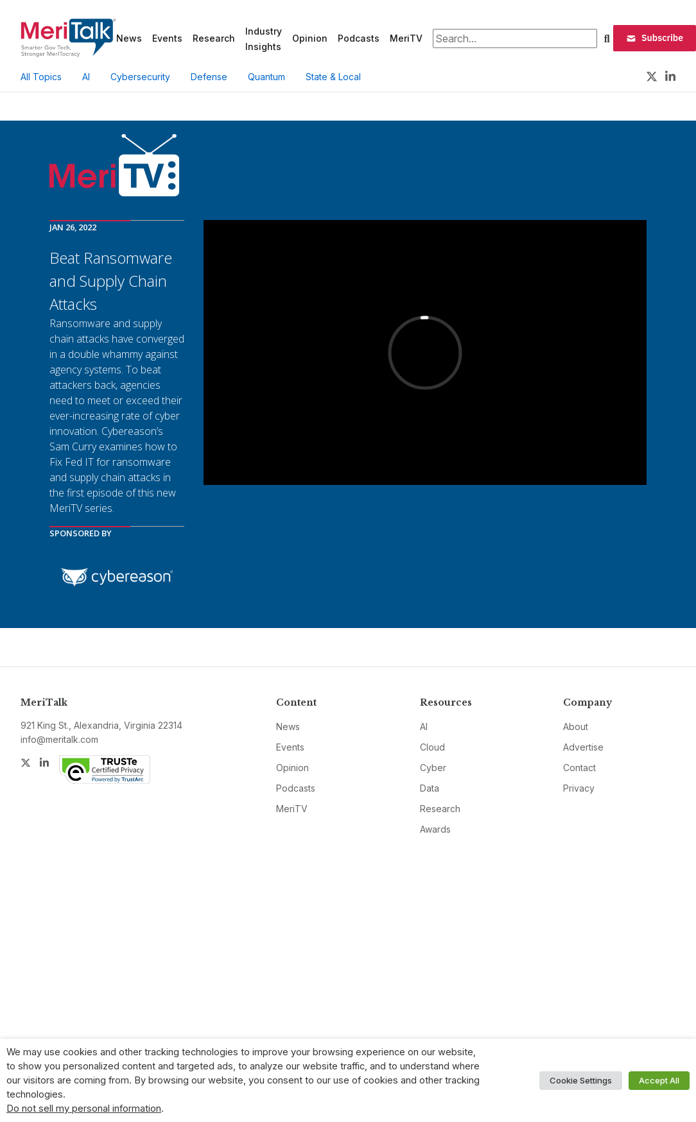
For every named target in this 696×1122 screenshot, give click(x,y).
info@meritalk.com (59, 739)
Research (214, 38)
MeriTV (406, 38)
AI (86, 76)
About (575, 726)
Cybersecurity (140, 76)
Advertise (583, 747)
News (129, 38)
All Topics (41, 76)
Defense (209, 76)
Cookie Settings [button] (581, 1080)
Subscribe (654, 38)
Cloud (432, 747)
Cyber (433, 767)
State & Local (333, 76)
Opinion (309, 38)
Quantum (266, 76)
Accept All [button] (659, 1080)
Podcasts (358, 38)
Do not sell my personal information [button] (83, 1108)
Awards (435, 829)
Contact (579, 767)
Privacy (579, 788)
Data (429, 788)
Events (167, 38)
